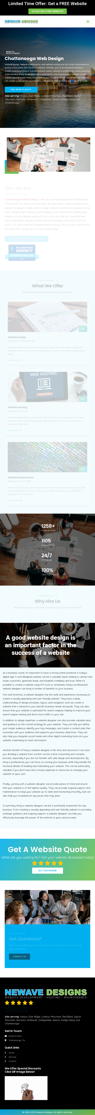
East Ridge (34, 95)
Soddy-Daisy (68, 99)
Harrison (20, 99)
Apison (56, 99)
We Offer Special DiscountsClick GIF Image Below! (23, 1070)
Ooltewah (32, 99)
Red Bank (67, 95)
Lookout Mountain (51, 95)
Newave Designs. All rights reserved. (54, 1112)
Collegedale (44, 99)
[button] (47, 11)
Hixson (23, 95)
